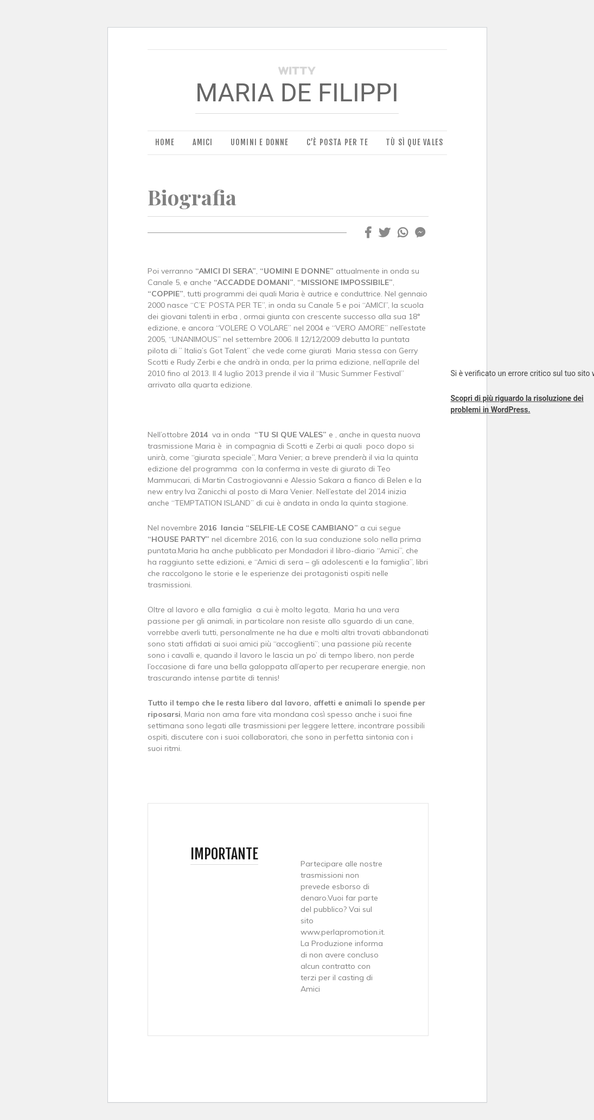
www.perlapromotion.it (342, 932)
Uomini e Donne (260, 142)
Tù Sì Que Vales (414, 142)
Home (165, 142)
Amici (203, 142)
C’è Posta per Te (337, 142)
